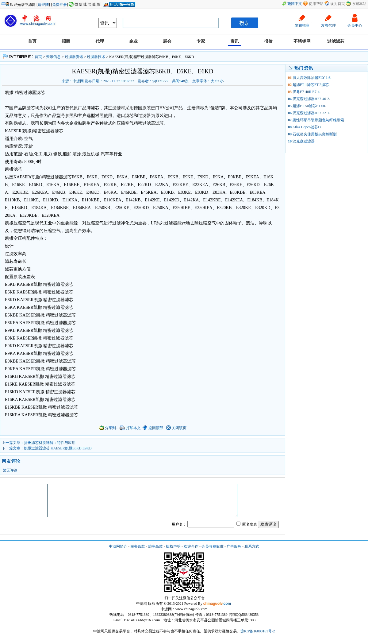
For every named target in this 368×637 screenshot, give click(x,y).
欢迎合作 (191, 546)
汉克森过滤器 (304, 141)
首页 (32, 41)
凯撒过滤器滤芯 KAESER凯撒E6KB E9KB (58, 448)
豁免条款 (155, 546)
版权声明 (173, 546)
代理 (99, 41)
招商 (66, 41)
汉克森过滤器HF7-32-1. (311, 113)
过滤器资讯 (74, 57)
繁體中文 (294, 4)
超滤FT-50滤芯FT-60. (309, 106)
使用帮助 (316, 4)
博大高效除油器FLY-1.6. (312, 78)
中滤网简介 (118, 546)
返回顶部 (153, 428)
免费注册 (59, 4)
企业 (133, 41)
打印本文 (130, 428)
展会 (167, 41)
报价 (268, 41)
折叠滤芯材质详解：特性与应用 (49, 443)
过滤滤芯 (335, 41)
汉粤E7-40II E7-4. (306, 92)
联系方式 (251, 546)
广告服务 (234, 546)
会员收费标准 (212, 546)
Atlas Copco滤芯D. (306, 127)
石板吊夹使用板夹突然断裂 (315, 134)
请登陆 (43, 4)
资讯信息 (53, 57)
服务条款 (137, 546)
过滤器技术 (96, 57)
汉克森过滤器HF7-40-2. (311, 99)
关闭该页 (176, 428)
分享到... (109, 428)
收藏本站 (359, 4)
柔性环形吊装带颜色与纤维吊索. (319, 120)
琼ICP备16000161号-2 (257, 631)
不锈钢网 (302, 41)
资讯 (234, 41)
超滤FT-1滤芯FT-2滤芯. (311, 85)
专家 (201, 41)
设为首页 (337, 4)
